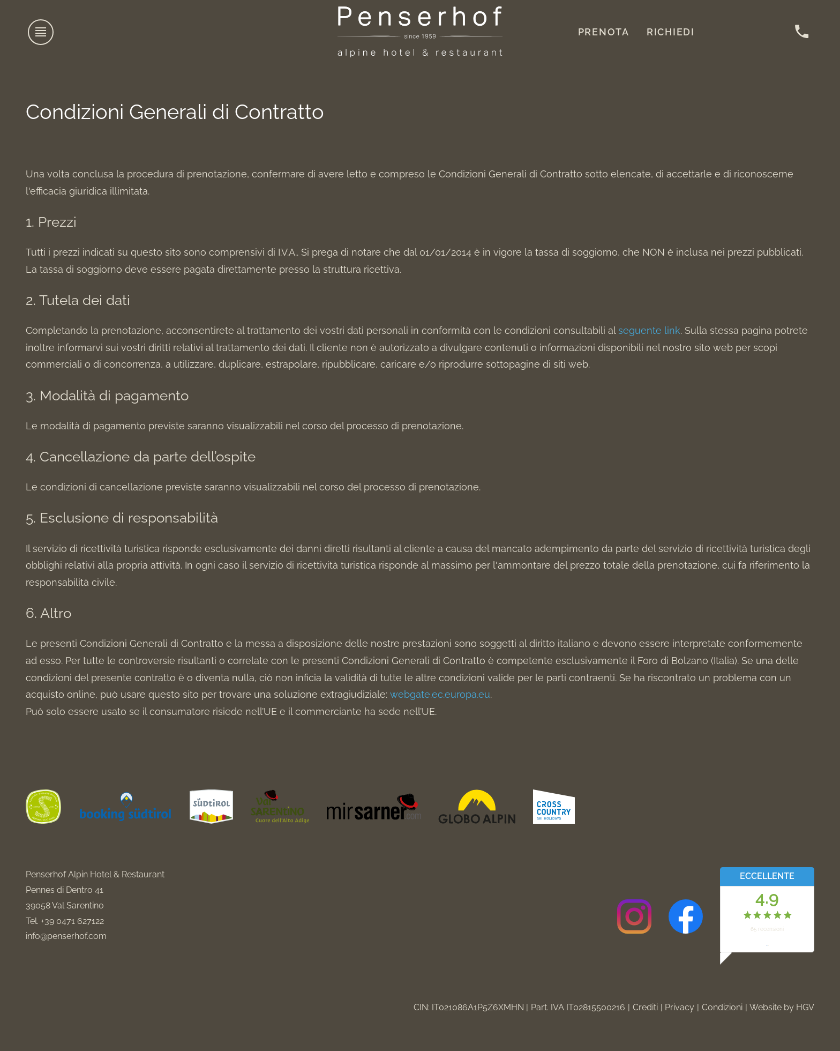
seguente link (649, 330)
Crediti (645, 1007)
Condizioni (722, 1007)
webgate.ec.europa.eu (440, 694)
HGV (805, 1007)
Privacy (679, 1007)
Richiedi (671, 32)
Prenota (603, 32)
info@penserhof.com (66, 936)
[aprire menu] (41, 32)
